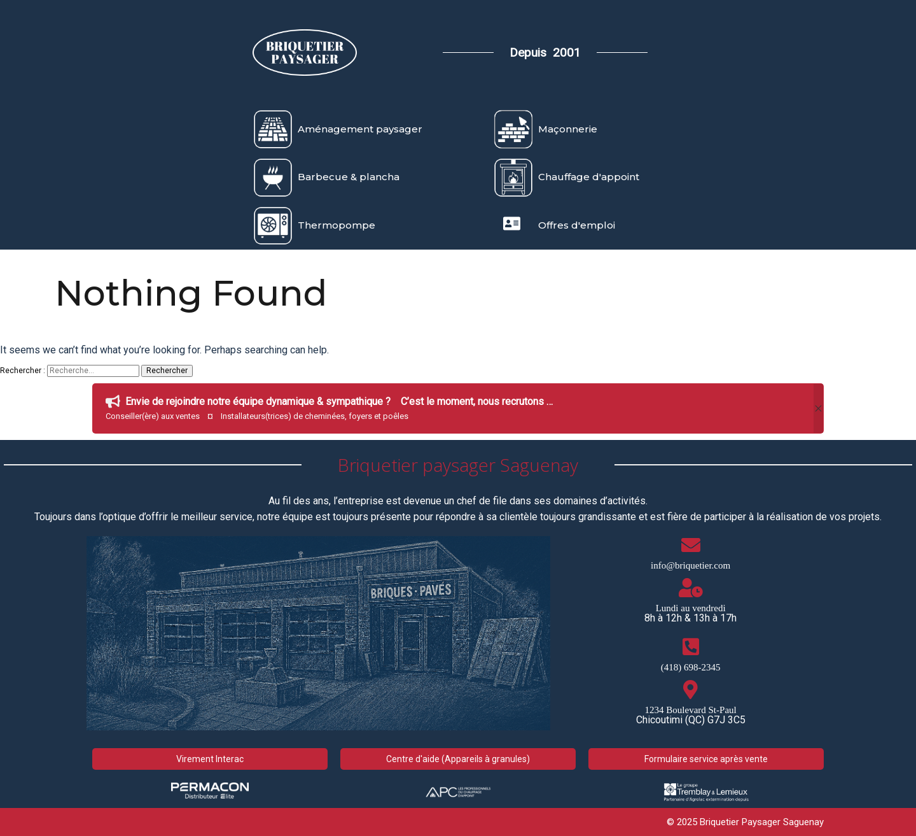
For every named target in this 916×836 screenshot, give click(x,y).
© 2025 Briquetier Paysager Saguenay (745, 822)
